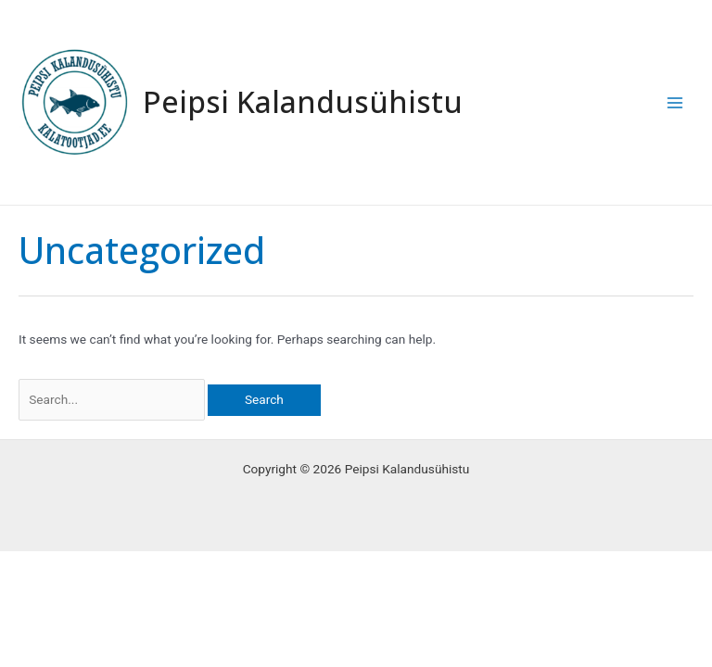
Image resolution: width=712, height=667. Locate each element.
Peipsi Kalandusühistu (303, 101)
